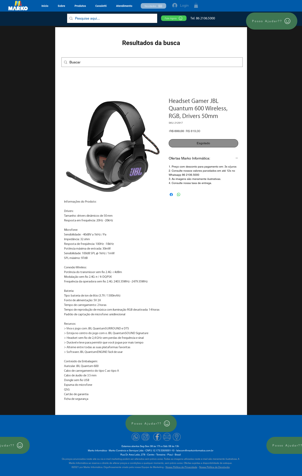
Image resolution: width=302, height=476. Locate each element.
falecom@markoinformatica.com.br (194, 450)
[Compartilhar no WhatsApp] (178, 194)
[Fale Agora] (174, 18)
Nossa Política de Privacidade (181, 467)
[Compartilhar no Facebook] (171, 194)
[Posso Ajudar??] (271, 21)
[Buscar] (151, 62)
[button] (80, 6)
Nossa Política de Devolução (214, 467)
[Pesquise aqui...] (112, 18)
